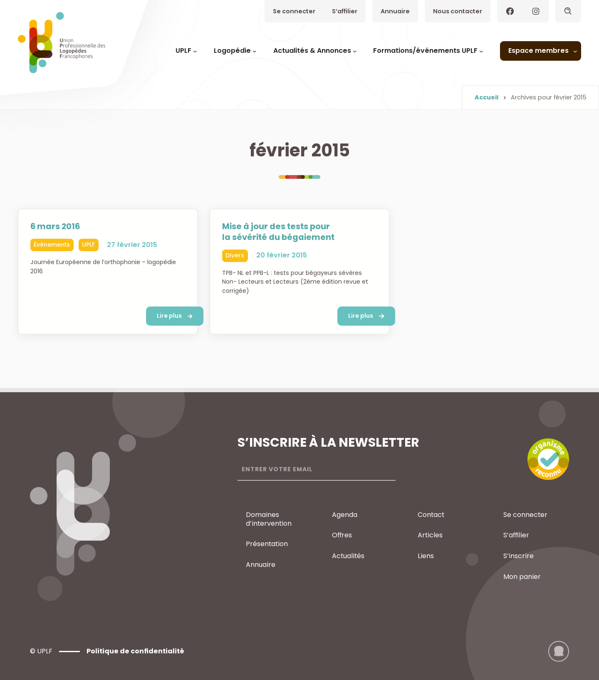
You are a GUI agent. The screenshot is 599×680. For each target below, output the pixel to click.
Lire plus (169, 316)
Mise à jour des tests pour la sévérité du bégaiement (278, 232)
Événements (52, 244)
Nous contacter (457, 11)
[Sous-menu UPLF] (195, 51)
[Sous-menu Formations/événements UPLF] (481, 51)
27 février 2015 (132, 245)
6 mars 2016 (55, 226)
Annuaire (395, 11)
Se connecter (294, 11)
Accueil (486, 97)
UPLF (88, 244)
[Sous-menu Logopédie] (254, 51)
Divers (234, 255)
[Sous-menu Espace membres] (575, 51)
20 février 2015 (281, 255)
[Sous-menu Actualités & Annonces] (355, 51)
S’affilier (344, 11)
